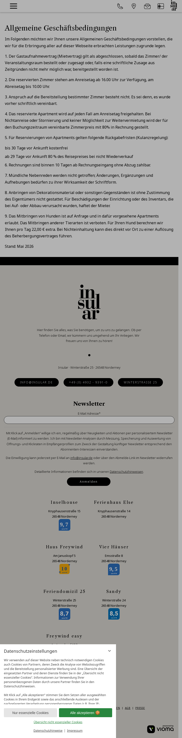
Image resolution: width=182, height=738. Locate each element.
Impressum (74, 731)
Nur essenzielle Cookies (30, 713)
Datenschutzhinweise (48, 731)
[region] (58, 680)
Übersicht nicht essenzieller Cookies (58, 722)
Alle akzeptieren (85, 713)
